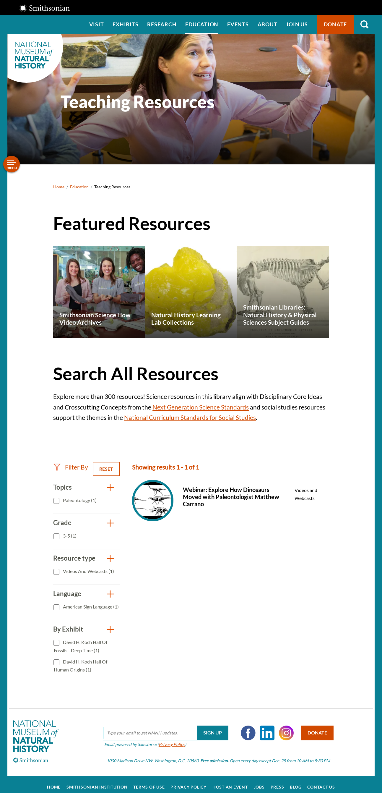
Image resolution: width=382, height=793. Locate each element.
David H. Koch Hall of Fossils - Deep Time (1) (80, 646)
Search (364, 24)
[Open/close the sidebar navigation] (11, 164)
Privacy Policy (168, 739)
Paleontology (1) (79, 500)
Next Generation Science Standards (200, 407)
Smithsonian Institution (96, 782)
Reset (106, 469)
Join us (297, 24)
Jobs (259, 782)
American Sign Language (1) (90, 606)
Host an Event (230, 782)
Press (277, 782)
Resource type (74, 558)
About (267, 24)
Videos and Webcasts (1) (88, 571)
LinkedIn (263, 727)
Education (201, 24)
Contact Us (321, 782)
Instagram (283, 727)
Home (58, 186)
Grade (62, 523)
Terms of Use (149, 782)
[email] (162, 727)
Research (161, 24)
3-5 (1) (69, 535)
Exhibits (125, 24)
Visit (96, 24)
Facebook (245, 727)
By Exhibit (68, 629)
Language (67, 594)
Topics (62, 487)
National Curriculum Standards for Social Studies (190, 417)
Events (238, 24)
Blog (295, 782)
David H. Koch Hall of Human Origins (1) (80, 666)
